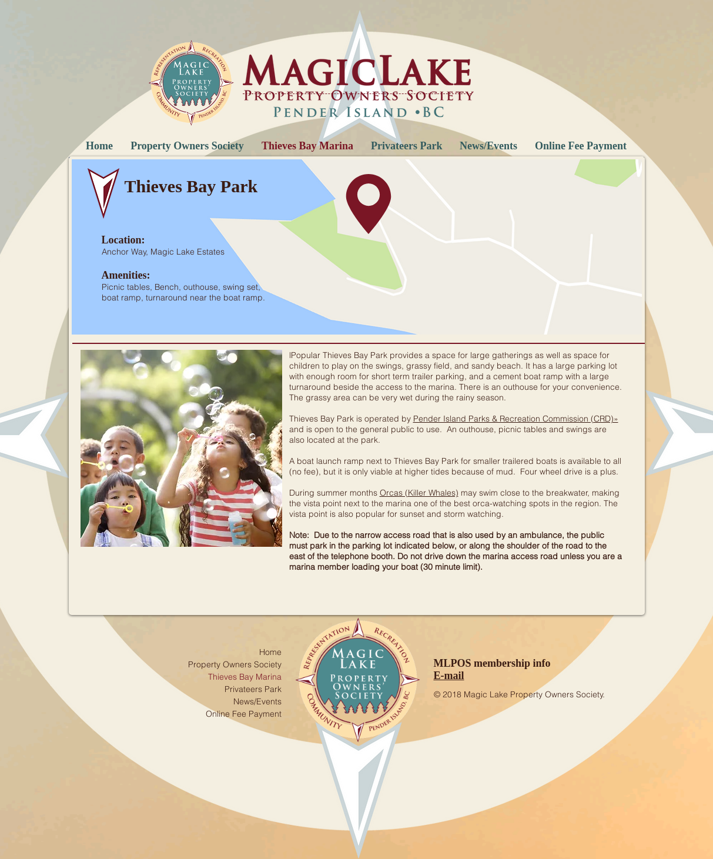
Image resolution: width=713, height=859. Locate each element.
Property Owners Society (235, 664)
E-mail (449, 675)
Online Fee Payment (244, 713)
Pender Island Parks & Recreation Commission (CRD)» (515, 418)
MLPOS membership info (492, 663)
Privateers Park (253, 689)
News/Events (257, 701)
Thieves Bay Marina (245, 676)
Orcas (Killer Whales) (419, 492)
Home (270, 652)
